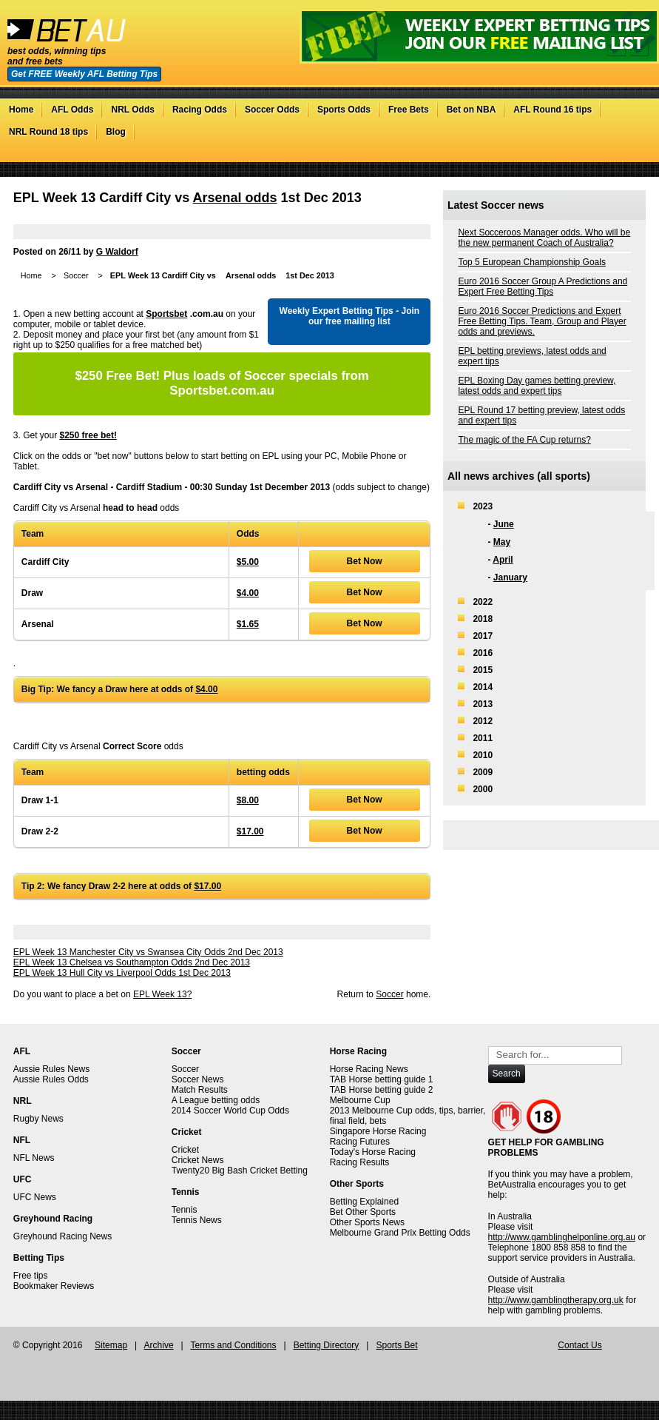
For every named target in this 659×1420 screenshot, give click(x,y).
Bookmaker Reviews (53, 1286)
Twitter (585, 154)
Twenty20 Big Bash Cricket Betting (240, 1170)
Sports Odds (344, 109)
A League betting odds (216, 1100)
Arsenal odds (235, 197)
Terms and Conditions (233, 1345)
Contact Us (579, 1345)
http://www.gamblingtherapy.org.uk (555, 1300)
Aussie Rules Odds (51, 1079)
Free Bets (408, 109)
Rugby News (38, 1118)
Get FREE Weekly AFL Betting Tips (84, 74)
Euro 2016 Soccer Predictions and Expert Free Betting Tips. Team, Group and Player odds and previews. (542, 321)
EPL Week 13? (162, 994)
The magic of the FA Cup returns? (524, 440)
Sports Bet (396, 1345)
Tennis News (197, 1220)
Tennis (184, 1210)
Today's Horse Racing (373, 1152)
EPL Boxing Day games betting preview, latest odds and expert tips (536, 385)
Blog (116, 132)
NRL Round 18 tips (48, 132)
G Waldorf (117, 252)
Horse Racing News (369, 1069)
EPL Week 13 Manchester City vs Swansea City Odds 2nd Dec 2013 (148, 952)
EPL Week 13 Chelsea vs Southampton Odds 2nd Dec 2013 (131, 962)
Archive (159, 1345)
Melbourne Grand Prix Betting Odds (400, 1233)
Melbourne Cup (360, 1100)
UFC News (34, 1197)
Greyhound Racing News (62, 1236)
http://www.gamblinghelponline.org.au (561, 1237)
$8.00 (248, 800)
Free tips (30, 1275)
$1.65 (248, 624)
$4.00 (248, 593)
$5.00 (248, 562)
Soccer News (198, 1079)
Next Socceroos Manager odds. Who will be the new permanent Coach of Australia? (544, 237)
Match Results (200, 1090)
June (503, 524)
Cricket (185, 1150)
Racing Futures (360, 1141)
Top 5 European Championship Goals (531, 262)
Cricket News (198, 1160)
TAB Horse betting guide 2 (381, 1090)
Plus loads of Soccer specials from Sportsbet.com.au (221, 383)
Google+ (615, 154)
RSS (630, 154)
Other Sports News (367, 1222)
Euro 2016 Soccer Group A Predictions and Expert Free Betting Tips (542, 286)
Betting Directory (326, 1345)
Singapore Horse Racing (378, 1131)
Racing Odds (199, 109)
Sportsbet (166, 314)
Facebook (600, 154)
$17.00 (250, 831)
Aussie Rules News (51, 1069)
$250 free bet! (88, 435)
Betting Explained (364, 1201)
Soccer (76, 275)
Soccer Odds (272, 109)
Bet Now (364, 561)
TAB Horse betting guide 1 (381, 1079)
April (503, 560)
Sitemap (111, 1345)
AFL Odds (72, 109)
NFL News (34, 1158)
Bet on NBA (471, 109)
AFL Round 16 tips (552, 109)
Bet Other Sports (363, 1212)
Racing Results (360, 1162)
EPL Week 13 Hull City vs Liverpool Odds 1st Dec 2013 (122, 973)
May (501, 542)
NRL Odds (132, 109)
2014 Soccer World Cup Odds (230, 1110)
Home (21, 109)
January (510, 577)
